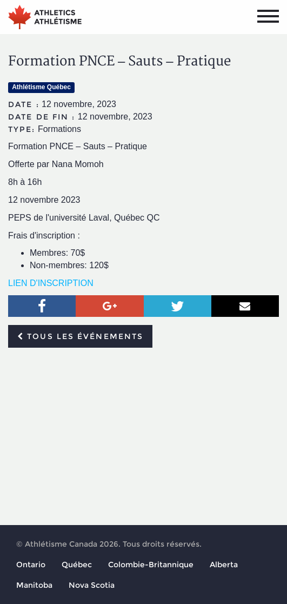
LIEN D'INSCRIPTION (51, 283)
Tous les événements (80, 336)
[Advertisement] (143, 437)
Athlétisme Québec (41, 87)
